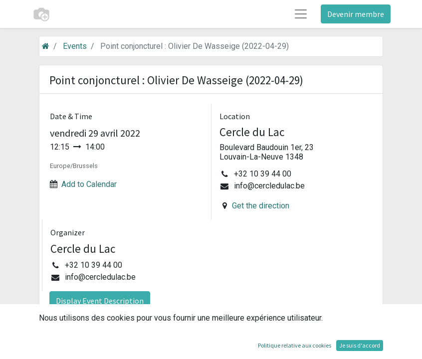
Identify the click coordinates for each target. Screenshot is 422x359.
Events (75, 46)
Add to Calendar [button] (89, 184)
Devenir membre (355, 14)
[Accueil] (45, 46)
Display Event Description (100, 301)
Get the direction (260, 205)
